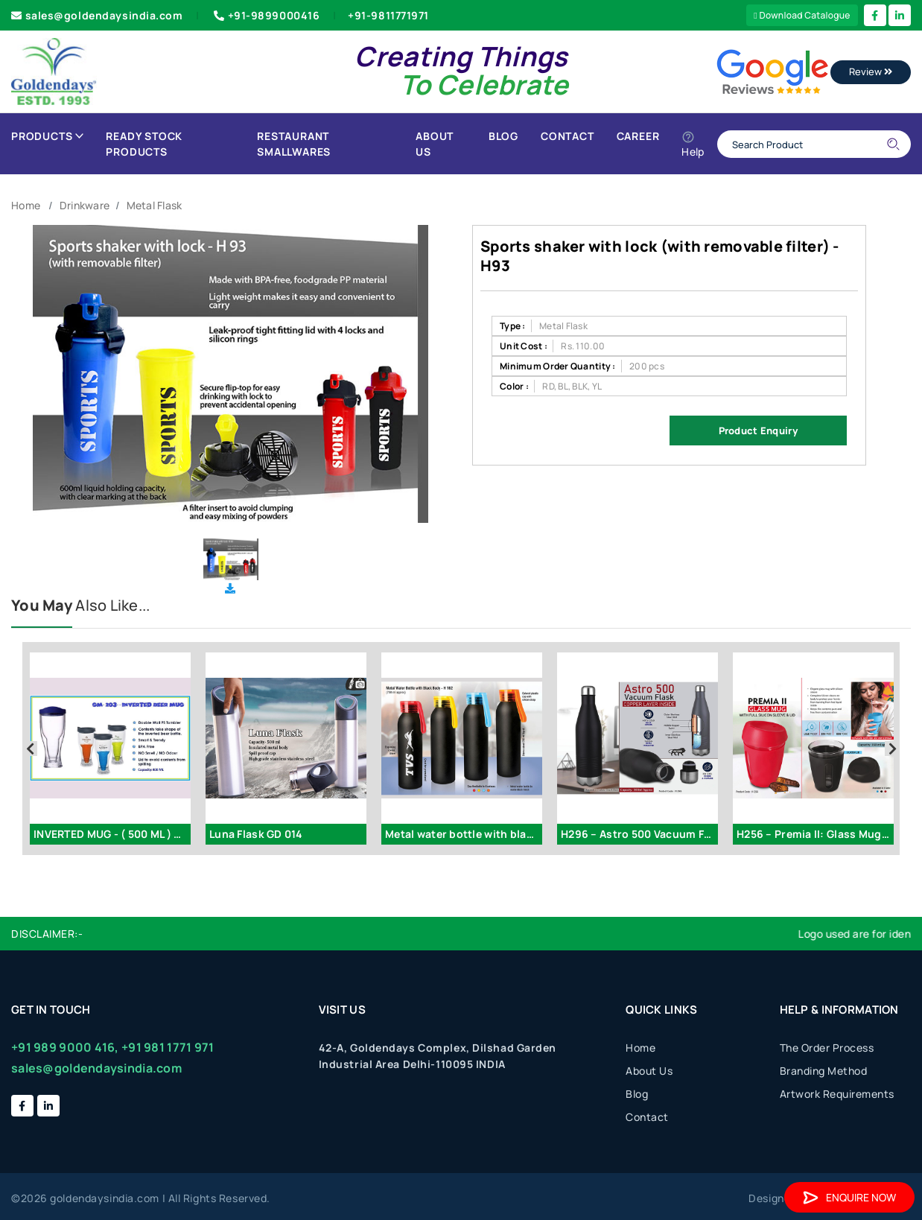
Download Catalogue (802, 15)
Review (870, 71)
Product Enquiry (758, 430)
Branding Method (824, 1071)
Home (25, 205)
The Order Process (827, 1048)
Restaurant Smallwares (294, 144)
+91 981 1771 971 (167, 1047)
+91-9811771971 (388, 15)
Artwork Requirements (837, 1094)
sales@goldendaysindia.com (97, 15)
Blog (503, 136)
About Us (435, 144)
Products (47, 136)
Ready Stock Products (144, 144)
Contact (567, 136)
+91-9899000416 (265, 15)
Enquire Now (849, 1197)
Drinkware (85, 205)
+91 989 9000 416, (65, 1047)
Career (638, 136)
